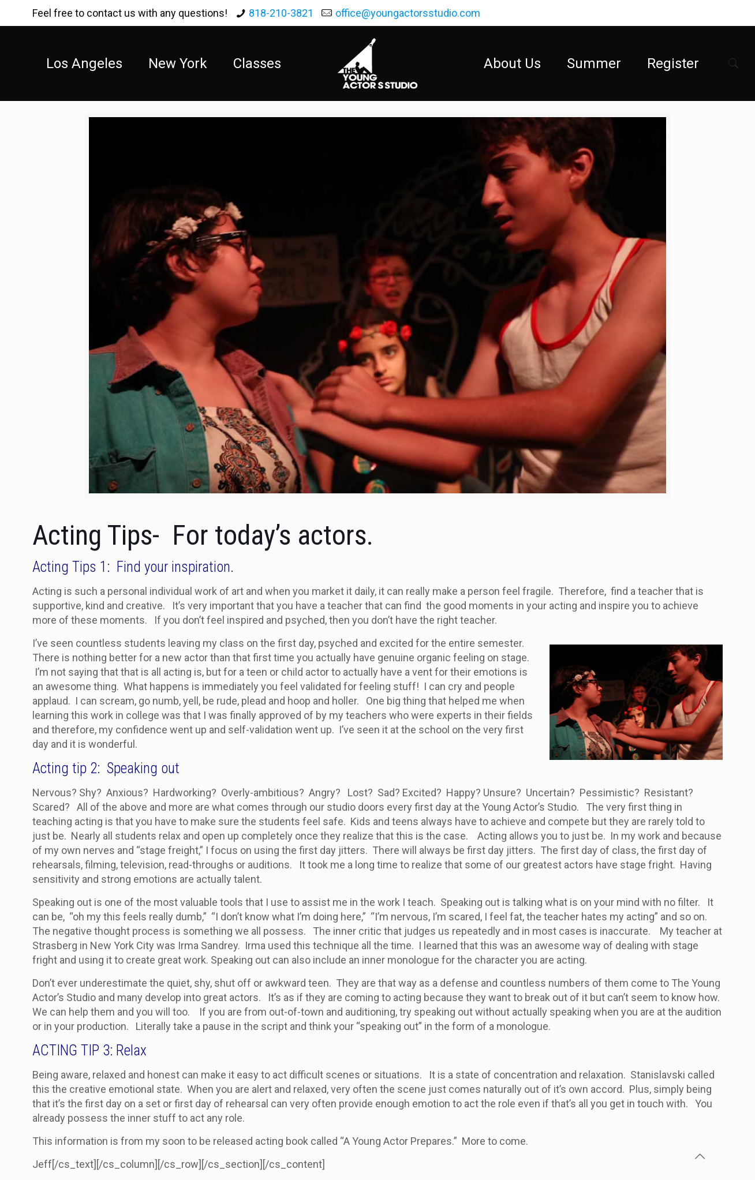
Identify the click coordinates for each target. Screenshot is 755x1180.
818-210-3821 (281, 13)
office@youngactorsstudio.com (407, 13)
